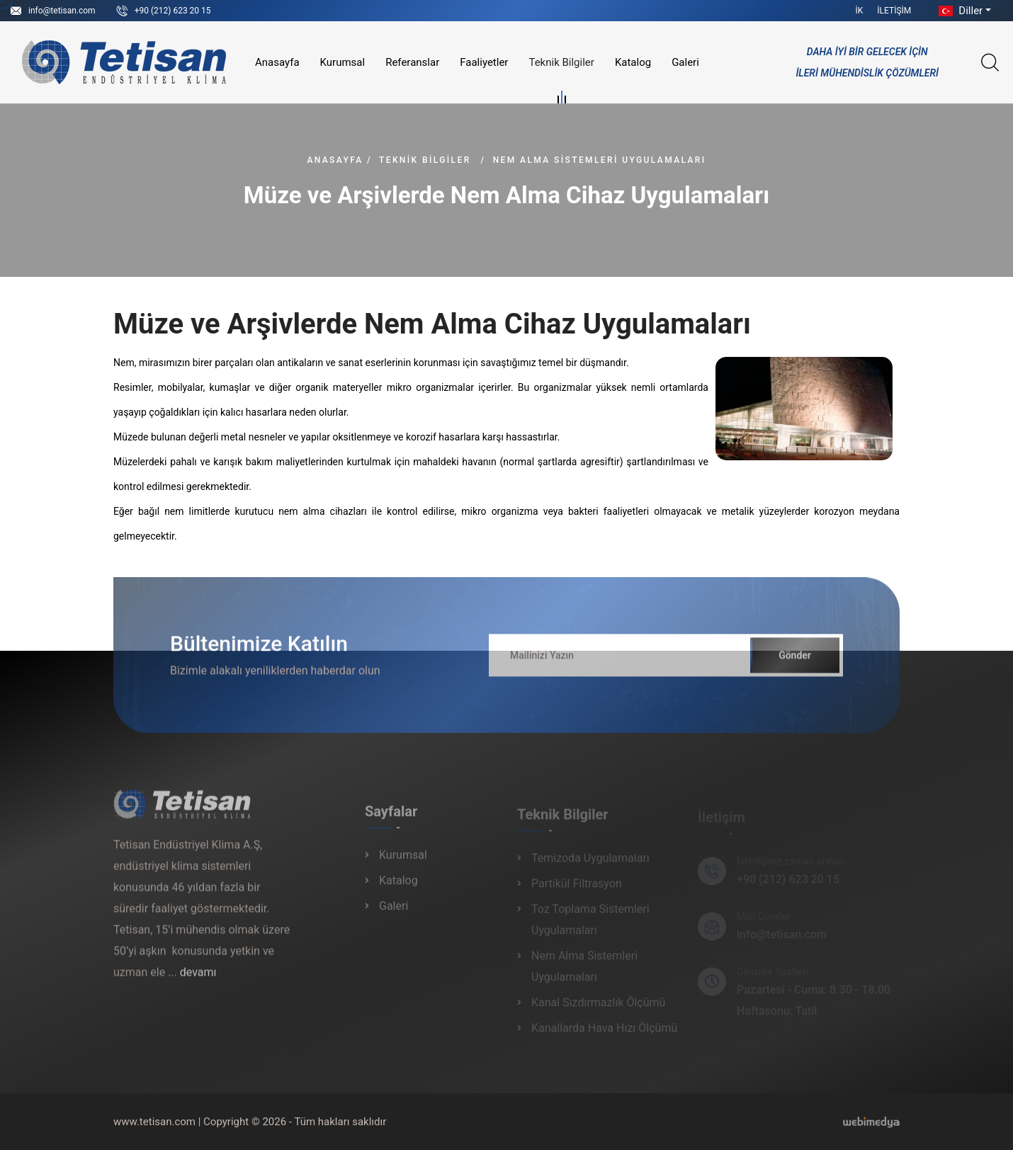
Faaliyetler (484, 62)
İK (860, 11)
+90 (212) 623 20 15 (173, 11)
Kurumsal (343, 62)
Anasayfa (277, 62)
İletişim (894, 11)
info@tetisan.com (62, 11)
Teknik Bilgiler (561, 64)
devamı (198, 979)
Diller (959, 10)
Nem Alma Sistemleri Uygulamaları (599, 160)
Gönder (795, 662)
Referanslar (412, 62)
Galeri (685, 62)
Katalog (633, 62)
